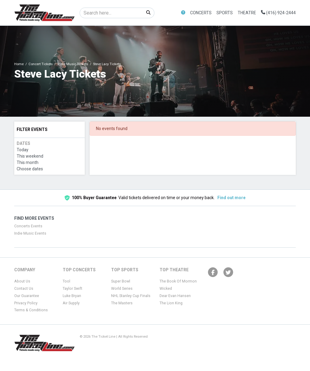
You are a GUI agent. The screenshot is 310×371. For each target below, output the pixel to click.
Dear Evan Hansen (175, 296)
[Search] (111, 13)
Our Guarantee (26, 296)
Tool (66, 281)
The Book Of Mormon (178, 281)
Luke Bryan (72, 296)
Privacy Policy (26, 303)
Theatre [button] (247, 12)
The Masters (122, 303)
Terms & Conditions (31, 310)
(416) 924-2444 (278, 12)
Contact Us (23, 288)
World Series (122, 288)
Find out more (231, 197)
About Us (22, 281)
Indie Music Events (30, 233)
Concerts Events (28, 226)
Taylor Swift (72, 288)
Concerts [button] (201, 12)
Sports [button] (224, 12)
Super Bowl (120, 281)
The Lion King (171, 303)
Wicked (166, 288)
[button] (183, 12)
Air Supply (71, 303)
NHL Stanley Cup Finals (130, 296)
